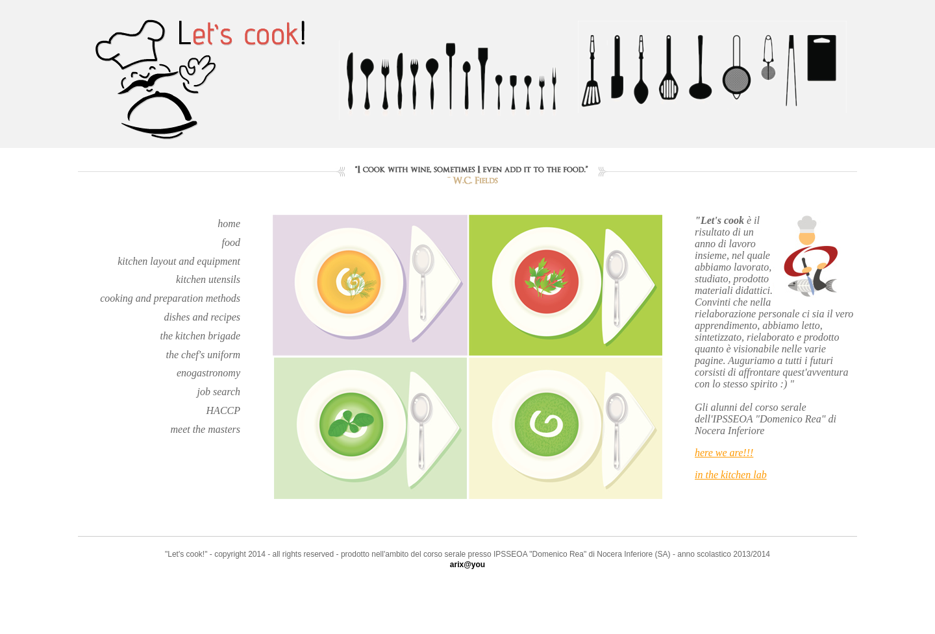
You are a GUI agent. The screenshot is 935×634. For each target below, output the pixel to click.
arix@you (467, 564)
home (229, 223)
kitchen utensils (208, 279)
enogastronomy (208, 372)
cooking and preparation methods (170, 298)
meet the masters (205, 429)
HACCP (223, 410)
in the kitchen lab (731, 474)
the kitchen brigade (200, 335)
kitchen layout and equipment (179, 261)
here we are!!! (724, 452)
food (231, 242)
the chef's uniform (203, 354)
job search (218, 391)
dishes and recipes (202, 317)
